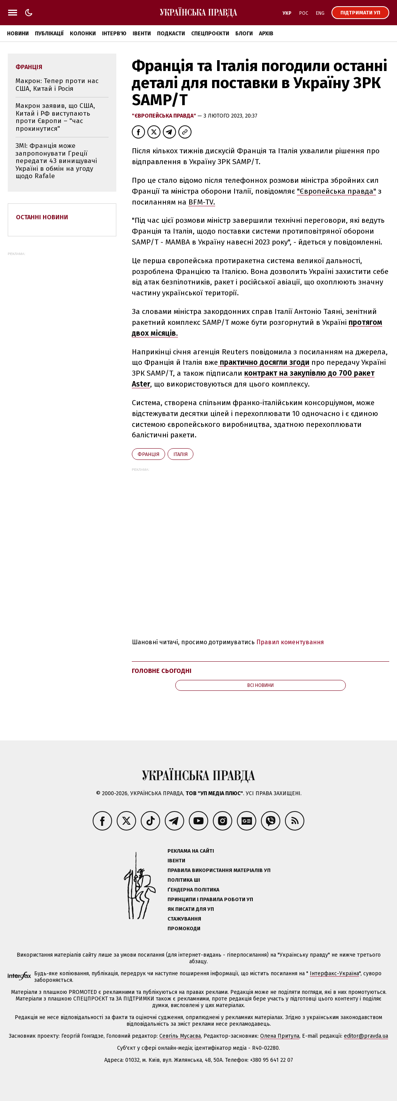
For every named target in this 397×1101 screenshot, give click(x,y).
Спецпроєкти (210, 33)
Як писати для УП (190, 909)
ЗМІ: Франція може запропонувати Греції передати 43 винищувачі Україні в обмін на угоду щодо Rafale (56, 161)
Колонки (83, 33)
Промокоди (183, 928)
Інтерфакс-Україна (334, 973)
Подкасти (171, 33)
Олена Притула (279, 1036)
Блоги (244, 33)
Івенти (142, 33)
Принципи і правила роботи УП (210, 899)
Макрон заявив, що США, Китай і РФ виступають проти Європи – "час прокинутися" (55, 117)
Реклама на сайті (190, 851)
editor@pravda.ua (366, 1036)
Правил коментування (290, 642)
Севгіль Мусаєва (180, 1036)
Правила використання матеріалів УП (219, 870)
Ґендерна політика (193, 890)
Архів (266, 33)
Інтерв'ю (114, 33)
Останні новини (42, 217)
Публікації (49, 33)
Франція (148, 454)
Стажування (184, 919)
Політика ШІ (183, 880)
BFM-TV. (201, 202)
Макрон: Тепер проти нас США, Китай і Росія (57, 85)
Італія (180, 454)
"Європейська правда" (164, 116)
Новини (18, 33)
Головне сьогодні (162, 670)
